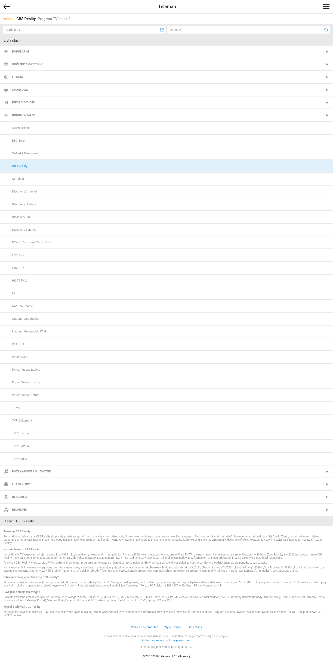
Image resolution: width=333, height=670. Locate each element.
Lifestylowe (21, 484)
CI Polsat (18, 178)
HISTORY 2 (19, 280)
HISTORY (18, 268)
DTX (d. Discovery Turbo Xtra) (31, 242)
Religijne (19, 509)
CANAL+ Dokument (25, 153)
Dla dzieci (20, 497)
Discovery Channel (24, 191)
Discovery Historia (24, 204)
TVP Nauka (19, 458)
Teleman (167, 6)
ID (13, 293)
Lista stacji (195, 627)
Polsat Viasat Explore (26, 369)
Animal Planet (21, 128)
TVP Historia (20, 433)
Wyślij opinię (172, 627)
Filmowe (18, 77)
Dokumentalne (24, 115)
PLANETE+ (19, 344)
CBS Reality (19, 166)
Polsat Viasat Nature (26, 395)
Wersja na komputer (144, 627)
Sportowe (20, 89)
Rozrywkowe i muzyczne (31, 471)
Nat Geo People (22, 306)
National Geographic (25, 318)
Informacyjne (23, 102)
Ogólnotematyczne (27, 64)
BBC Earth (18, 140)
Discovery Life (21, 217)
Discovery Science (24, 229)
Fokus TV (18, 255)
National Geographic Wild (29, 331)
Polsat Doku (20, 357)
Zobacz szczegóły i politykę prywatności (166, 640)
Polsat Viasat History (26, 382)
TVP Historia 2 (21, 446)
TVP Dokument (22, 420)
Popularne (20, 51)
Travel (16, 407)
